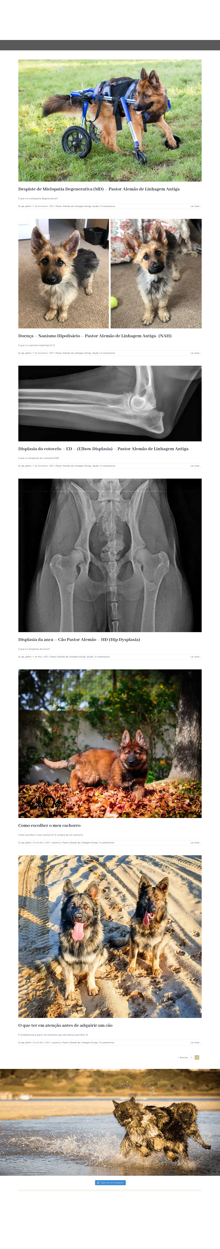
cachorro (56, 842)
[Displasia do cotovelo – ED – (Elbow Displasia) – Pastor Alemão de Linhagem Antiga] (110, 403)
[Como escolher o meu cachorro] (110, 743)
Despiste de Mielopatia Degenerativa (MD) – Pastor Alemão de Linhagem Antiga (99, 189)
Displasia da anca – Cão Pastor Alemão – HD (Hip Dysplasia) (79, 640)
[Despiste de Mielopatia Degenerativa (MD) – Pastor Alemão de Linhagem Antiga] (110, 121)
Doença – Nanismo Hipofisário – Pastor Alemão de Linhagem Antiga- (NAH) (95, 336)
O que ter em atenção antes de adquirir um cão (65, 1025)
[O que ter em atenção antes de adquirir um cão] (110, 936)
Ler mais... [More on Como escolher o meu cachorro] (196, 842)
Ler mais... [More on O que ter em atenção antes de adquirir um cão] (196, 1042)
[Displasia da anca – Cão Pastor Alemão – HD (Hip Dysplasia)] (110, 555)
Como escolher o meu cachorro (49, 826)
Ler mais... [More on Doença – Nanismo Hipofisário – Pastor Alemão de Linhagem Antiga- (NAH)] (196, 353)
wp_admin (26, 206)
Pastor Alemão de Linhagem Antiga (73, 206)
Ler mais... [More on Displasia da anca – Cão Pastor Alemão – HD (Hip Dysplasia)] (196, 656)
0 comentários (108, 206)
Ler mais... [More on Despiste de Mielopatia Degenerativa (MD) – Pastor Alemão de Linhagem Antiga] (196, 206)
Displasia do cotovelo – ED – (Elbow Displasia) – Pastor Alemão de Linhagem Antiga (103, 449)
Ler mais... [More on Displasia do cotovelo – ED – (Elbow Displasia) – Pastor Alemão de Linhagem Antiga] (196, 466)
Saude (95, 206)
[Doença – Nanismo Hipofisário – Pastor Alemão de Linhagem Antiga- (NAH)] (110, 273)
